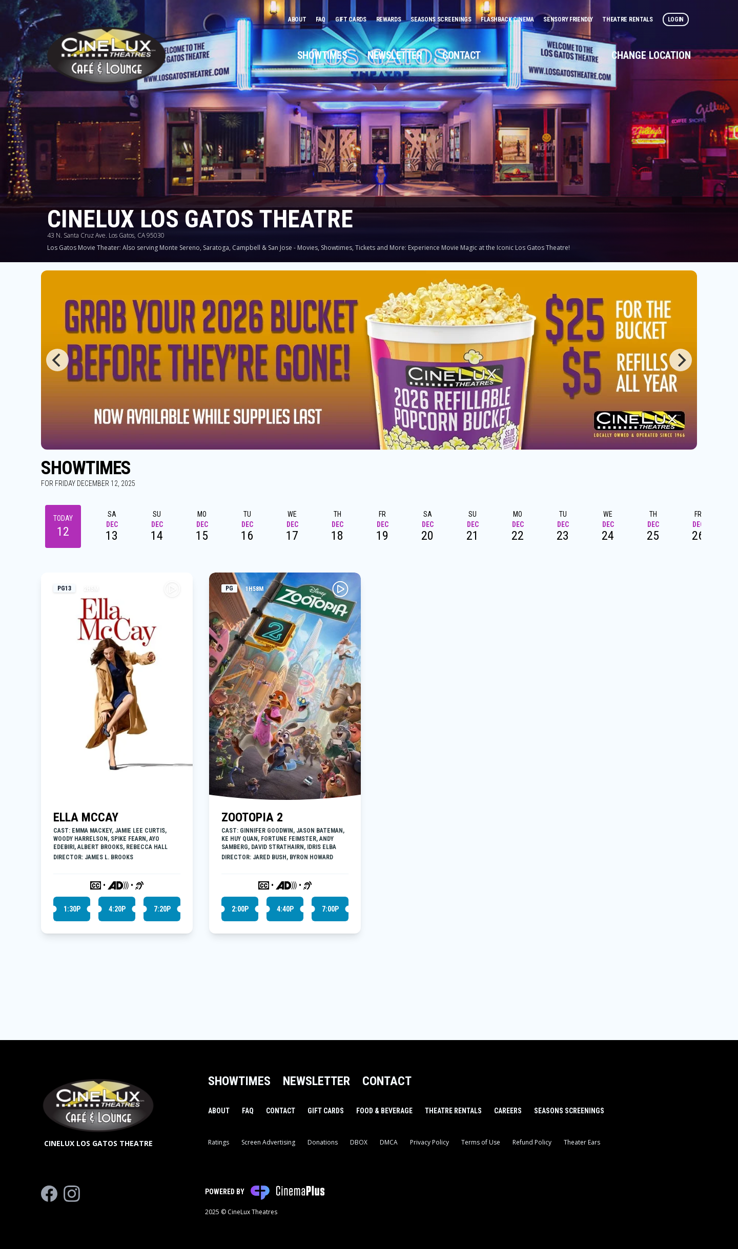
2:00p (240, 909)
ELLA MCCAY (85, 817)
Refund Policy (531, 1142)
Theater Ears (582, 1142)
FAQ (321, 19)
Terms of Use (480, 1142)
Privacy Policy (429, 1142)
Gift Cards (351, 19)
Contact (461, 55)
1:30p (72, 909)
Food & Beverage (384, 1111)
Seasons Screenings (442, 19)
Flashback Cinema (508, 19)
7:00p (330, 909)
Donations (323, 1142)
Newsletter (394, 55)
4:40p (285, 909)
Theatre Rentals (628, 19)
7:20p (162, 909)
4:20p (117, 909)
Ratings (218, 1142)
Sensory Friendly (568, 19)
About (298, 19)
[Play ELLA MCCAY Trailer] (172, 589)
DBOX (358, 1142)
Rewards (389, 19)
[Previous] (57, 360)
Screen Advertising (268, 1142)
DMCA (389, 1142)
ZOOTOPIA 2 (252, 817)
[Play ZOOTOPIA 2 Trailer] (340, 589)
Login (676, 19)
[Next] (680, 360)
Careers (508, 1111)
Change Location (651, 55)
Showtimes (322, 55)
